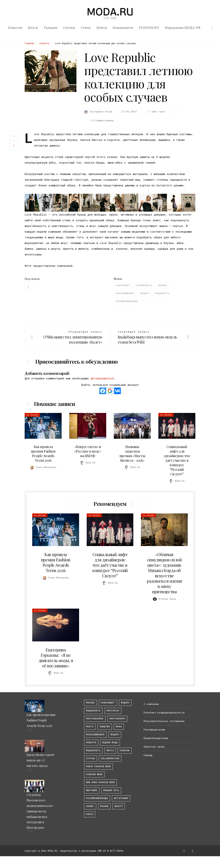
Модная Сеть (111, 790)
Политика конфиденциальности (164, 712)
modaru (162, 285)
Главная (29, 43)
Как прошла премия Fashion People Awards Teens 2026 (43, 453)
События (105, 726)
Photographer (94, 718)
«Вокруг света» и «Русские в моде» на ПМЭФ (87, 451)
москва (104, 806)
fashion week (94, 774)
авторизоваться (102, 378)
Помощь (148, 755)
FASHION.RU (149, 27)
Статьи (69, 27)
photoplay (113, 710)
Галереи (50, 27)
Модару (144, 293)
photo (90, 726)
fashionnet (123, 285)
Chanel (90, 806)
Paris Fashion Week (98, 766)
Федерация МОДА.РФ (182, 27)
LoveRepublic (144, 285)
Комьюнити (123, 27)
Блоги (33, 27)
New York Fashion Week (100, 782)
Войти (102, 27)
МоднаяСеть (93, 710)
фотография (121, 798)
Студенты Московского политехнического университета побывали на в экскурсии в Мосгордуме (40, 811)
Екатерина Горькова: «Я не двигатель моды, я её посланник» (55, 658)
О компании (151, 704)
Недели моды (110, 742)
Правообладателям (156, 738)
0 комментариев (101, 120)
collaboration (110, 758)
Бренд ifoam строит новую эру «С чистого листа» (40, 760)
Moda (119, 726)
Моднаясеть (162, 293)
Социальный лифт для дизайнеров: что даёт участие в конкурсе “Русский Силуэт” (177, 460)
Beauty (119, 806)
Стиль (86, 27)
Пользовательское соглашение (164, 721)
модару (125, 702)
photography (117, 718)
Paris (89, 814)
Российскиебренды (127, 301)
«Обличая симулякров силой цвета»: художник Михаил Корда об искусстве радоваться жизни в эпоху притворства (164, 573)
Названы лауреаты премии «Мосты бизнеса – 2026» (132, 453)
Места (110, 750)
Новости (15, 27)
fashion (125, 750)
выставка (91, 790)
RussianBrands (125, 293)
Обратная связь (154, 746)
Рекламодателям (154, 729)
